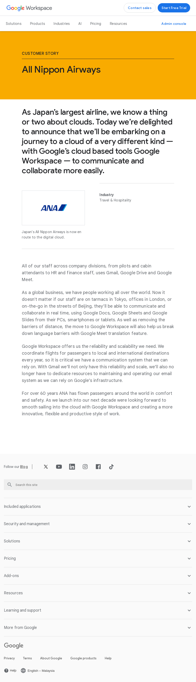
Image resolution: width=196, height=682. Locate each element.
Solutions (13, 23)
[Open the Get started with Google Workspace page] (174, 7)
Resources (118, 23)
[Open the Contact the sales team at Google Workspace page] (140, 8)
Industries (62, 23)
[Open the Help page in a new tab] (10, 670)
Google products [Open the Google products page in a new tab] (83, 658)
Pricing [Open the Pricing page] (95, 23)
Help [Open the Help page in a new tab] (108, 658)
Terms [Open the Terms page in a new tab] (27, 658)
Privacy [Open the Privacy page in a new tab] (9, 658)
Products (37, 23)
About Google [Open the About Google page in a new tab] (51, 658)
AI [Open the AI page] (79, 23)
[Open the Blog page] (24, 467)
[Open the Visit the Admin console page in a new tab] (173, 23)
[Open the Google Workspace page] (29, 8)
